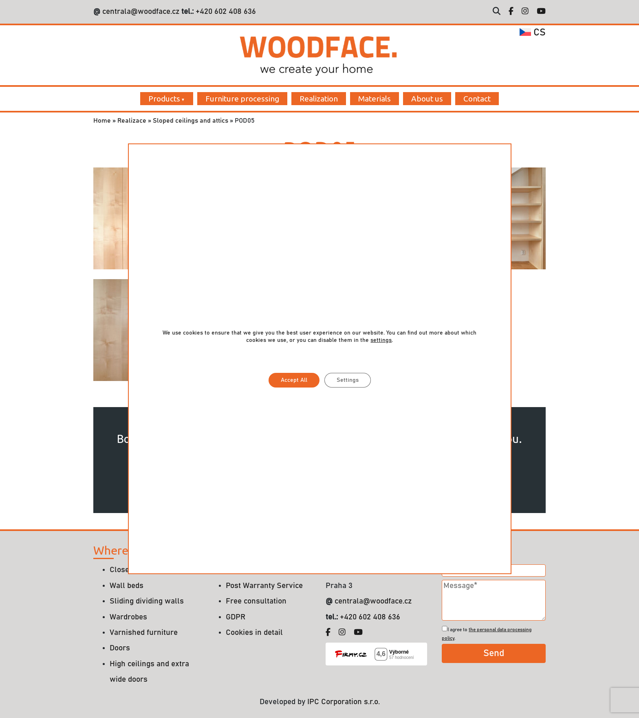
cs (533, 32)
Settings (347, 380)
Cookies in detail (254, 633)
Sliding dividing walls (147, 601)
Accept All (293, 380)
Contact (477, 98)
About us (427, 98)
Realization (319, 98)
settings (381, 340)
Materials (374, 98)
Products (164, 98)
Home (102, 120)
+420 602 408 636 (225, 11)
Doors (120, 648)
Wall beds (126, 586)
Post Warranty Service (264, 586)
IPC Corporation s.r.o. (343, 702)
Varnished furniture (144, 633)
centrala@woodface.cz (140, 11)
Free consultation (256, 601)
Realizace (131, 120)
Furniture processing (242, 98)
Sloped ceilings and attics (190, 120)
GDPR (235, 617)
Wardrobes (128, 617)
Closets (123, 570)
